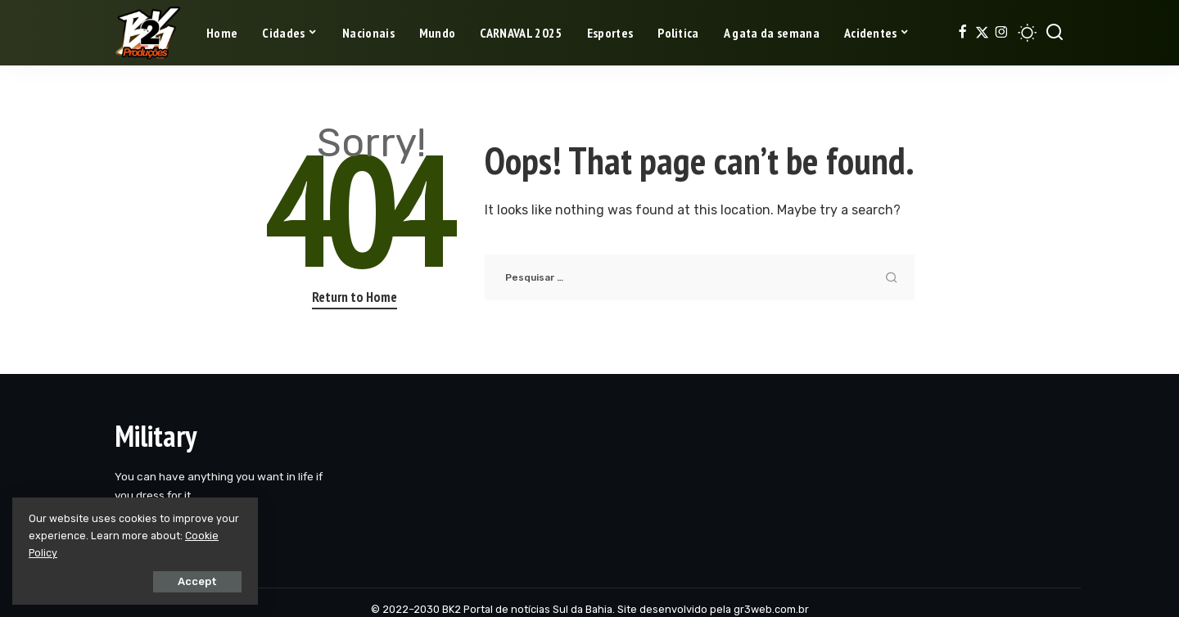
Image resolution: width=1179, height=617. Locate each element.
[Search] (1054, 32)
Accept (197, 581)
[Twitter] (982, 32)
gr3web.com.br (771, 609)
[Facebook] (962, 32)
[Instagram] (1002, 32)
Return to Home (354, 297)
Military (155, 436)
